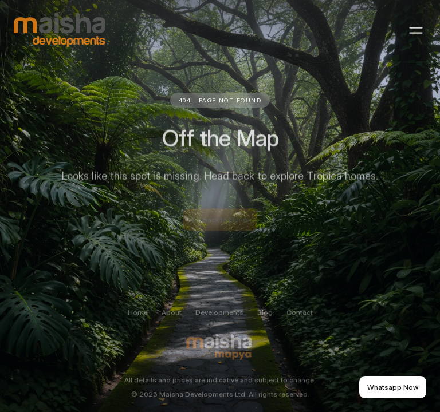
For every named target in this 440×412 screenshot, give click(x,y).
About (172, 319)
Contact (299, 319)
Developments (219, 319)
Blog (265, 319)
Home (138, 319)
